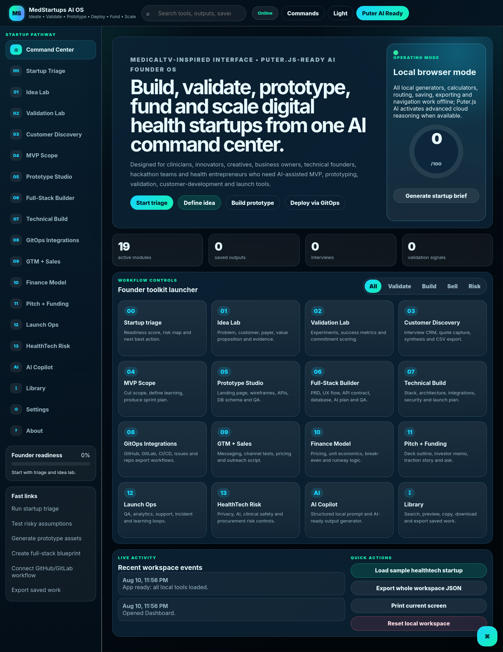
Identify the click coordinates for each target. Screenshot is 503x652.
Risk (474, 286)
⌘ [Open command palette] (487, 636)
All (373, 286)
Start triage (151, 202)
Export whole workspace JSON (418, 588)
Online (265, 13)
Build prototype (253, 202)
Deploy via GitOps (315, 202)
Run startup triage (35, 508)
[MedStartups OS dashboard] (72, 13)
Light (341, 13)
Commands (303, 13)
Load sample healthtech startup (419, 570)
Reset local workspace (419, 623)
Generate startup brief (436, 195)
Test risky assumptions (42, 523)
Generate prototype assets (47, 538)
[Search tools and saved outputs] (197, 13)
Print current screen (418, 605)
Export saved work (36, 589)
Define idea (199, 202)
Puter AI (373, 13)
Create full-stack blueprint (46, 553)
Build (429, 286)
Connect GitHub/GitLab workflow (42, 572)
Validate (399, 286)
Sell (452, 286)
